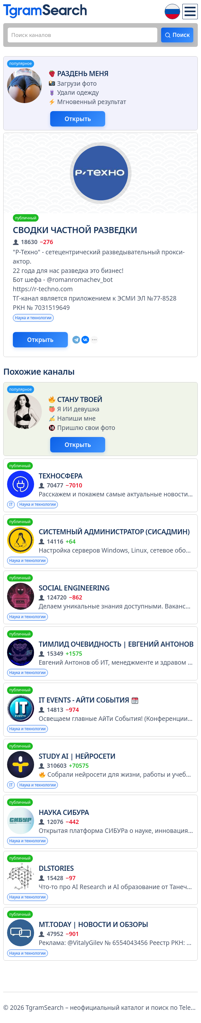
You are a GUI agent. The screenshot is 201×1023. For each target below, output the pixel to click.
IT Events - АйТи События (88, 714)
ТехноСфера (60, 484)
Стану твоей (74, 406)
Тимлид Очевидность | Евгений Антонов (116, 657)
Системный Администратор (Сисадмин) (114, 541)
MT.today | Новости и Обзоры (93, 945)
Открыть (83, 121)
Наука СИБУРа (64, 830)
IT (12, 514)
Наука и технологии (37, 322)
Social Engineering (74, 599)
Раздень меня (77, 75)
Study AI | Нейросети (77, 772)
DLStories (56, 887)
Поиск (179, 35)
